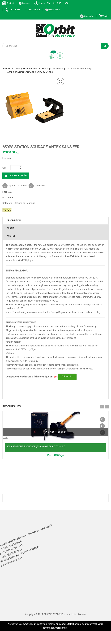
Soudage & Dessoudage (54, 68)
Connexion (87, 16)
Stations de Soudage (81, 68)
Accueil (6, 68)
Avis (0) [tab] (11, 236)
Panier (104, 16)
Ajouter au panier (18, 175)
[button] (60, 81)
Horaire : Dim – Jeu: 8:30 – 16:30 (51, 3)
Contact (8, 3)
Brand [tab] (10, 228)
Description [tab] (14, 220)
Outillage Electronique (26, 68)
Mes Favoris (52, 9)
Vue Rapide (55, 438)
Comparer (40, 185)
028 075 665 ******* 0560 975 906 (22, 9)
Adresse (24, 3)
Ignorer (64, 628)
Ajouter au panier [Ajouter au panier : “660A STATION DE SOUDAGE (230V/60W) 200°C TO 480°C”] (58, 432)
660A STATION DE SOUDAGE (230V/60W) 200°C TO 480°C (36, 446)
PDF (55, 377)
